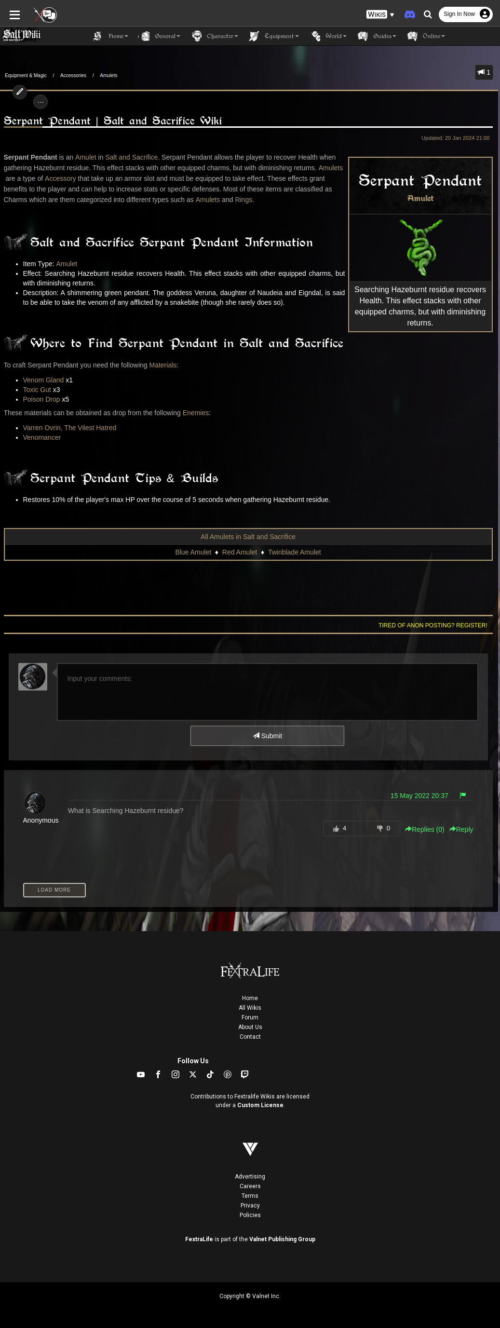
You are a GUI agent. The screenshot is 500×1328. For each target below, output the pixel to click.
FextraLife (199, 1239)
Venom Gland (43, 380)
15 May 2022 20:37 (419, 796)
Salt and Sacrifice (131, 157)
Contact (250, 1036)
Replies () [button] (425, 829)
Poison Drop (41, 399)
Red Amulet (239, 552)
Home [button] (110, 36)
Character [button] (214, 36)
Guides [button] (376, 36)
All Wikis (250, 1007)
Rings (243, 199)
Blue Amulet (193, 552)
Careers (250, 1186)
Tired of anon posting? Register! (432, 625)
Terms (250, 1195)
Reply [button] (461, 829)
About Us (250, 1027)
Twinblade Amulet (294, 552)
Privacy (250, 1205)
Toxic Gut (37, 389)
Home (250, 998)
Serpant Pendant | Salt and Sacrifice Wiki (113, 120)
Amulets (108, 75)
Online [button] (425, 36)
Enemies (196, 413)
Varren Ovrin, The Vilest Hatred (70, 428)
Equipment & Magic (26, 75)
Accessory (60, 178)
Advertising (250, 1176)
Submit (267, 736)
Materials (162, 365)
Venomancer (42, 437)
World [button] (328, 36)
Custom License (260, 1105)
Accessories (73, 75)
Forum (250, 1017)
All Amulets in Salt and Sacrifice (248, 537)
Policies (250, 1215)
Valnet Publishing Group (282, 1239)
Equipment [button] (273, 36)
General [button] (159, 36)
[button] (380, 14)
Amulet (420, 198)
